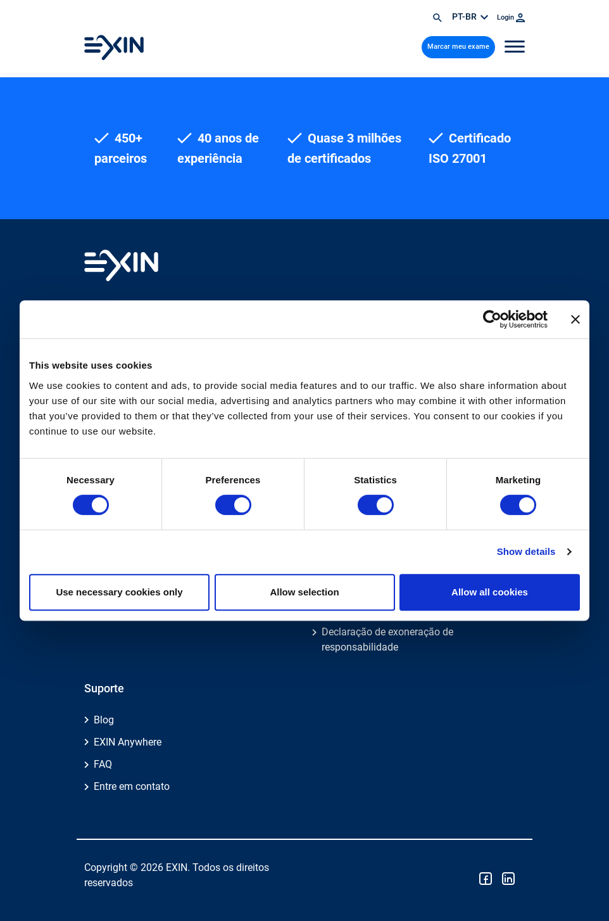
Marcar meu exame (458, 46)
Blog (104, 720)
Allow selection (304, 592)
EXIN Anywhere (127, 742)
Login (511, 17)
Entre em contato (132, 786)
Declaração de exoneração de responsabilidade (387, 639)
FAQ (103, 764)
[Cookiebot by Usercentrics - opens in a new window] (492, 319)
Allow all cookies (489, 592)
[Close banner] (575, 319)
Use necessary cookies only (119, 592)
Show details (526, 551)
